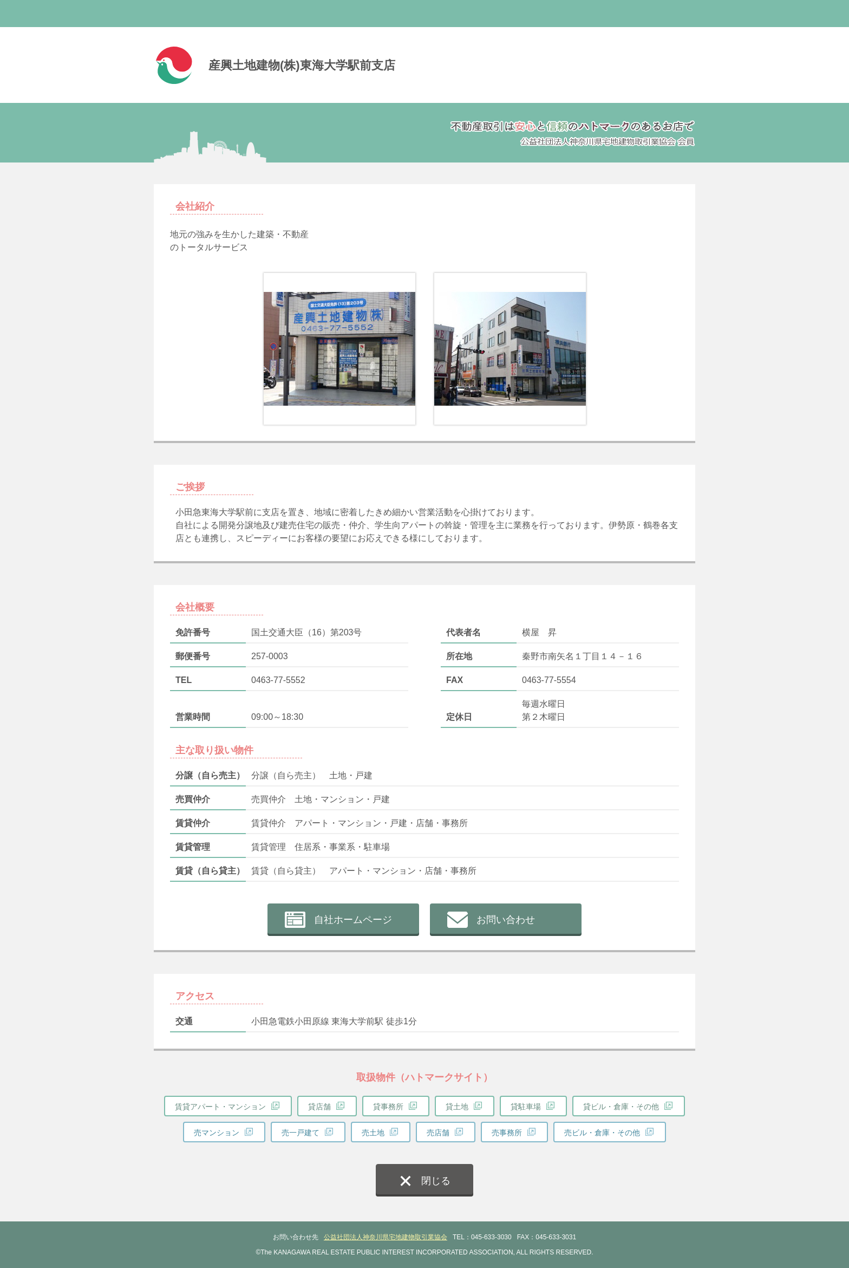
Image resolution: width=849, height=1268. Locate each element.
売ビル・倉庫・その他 (602, 1132)
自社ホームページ (353, 919)
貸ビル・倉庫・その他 (621, 1106)
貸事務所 (388, 1106)
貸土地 (457, 1106)
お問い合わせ (505, 919)
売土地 (373, 1132)
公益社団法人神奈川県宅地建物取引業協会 (385, 1237)
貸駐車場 (526, 1106)
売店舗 (438, 1132)
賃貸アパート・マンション (220, 1106)
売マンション (216, 1132)
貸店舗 (319, 1106)
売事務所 (507, 1132)
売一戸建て (300, 1132)
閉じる (435, 1180)
